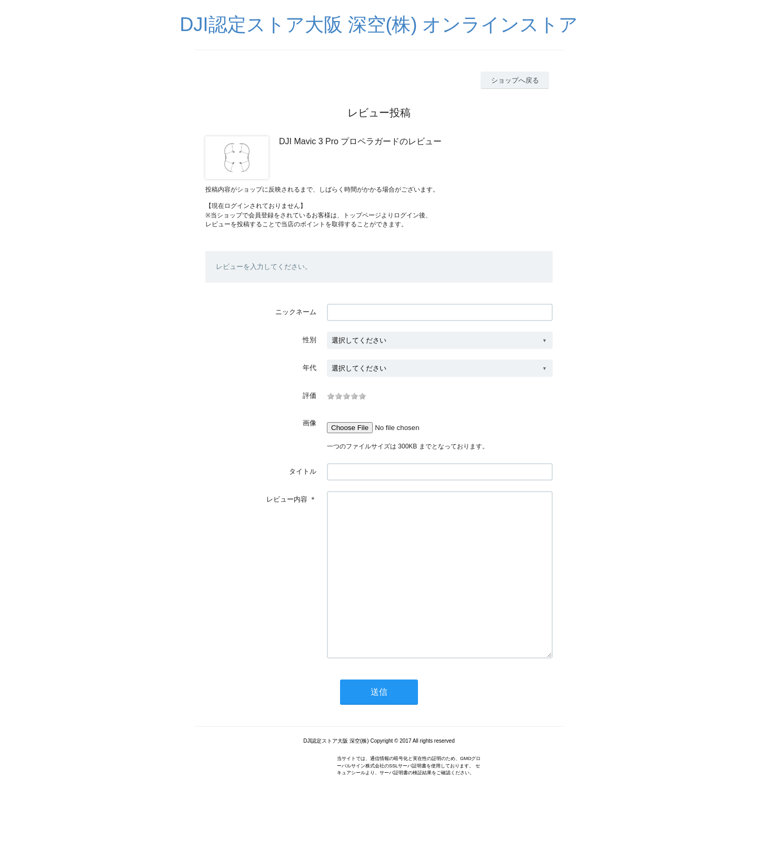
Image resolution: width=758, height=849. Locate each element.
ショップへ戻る (515, 80)
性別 (309, 340)
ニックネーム (295, 312)
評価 (309, 395)
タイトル (302, 471)
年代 (309, 368)
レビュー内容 (286, 499)
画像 (309, 423)
